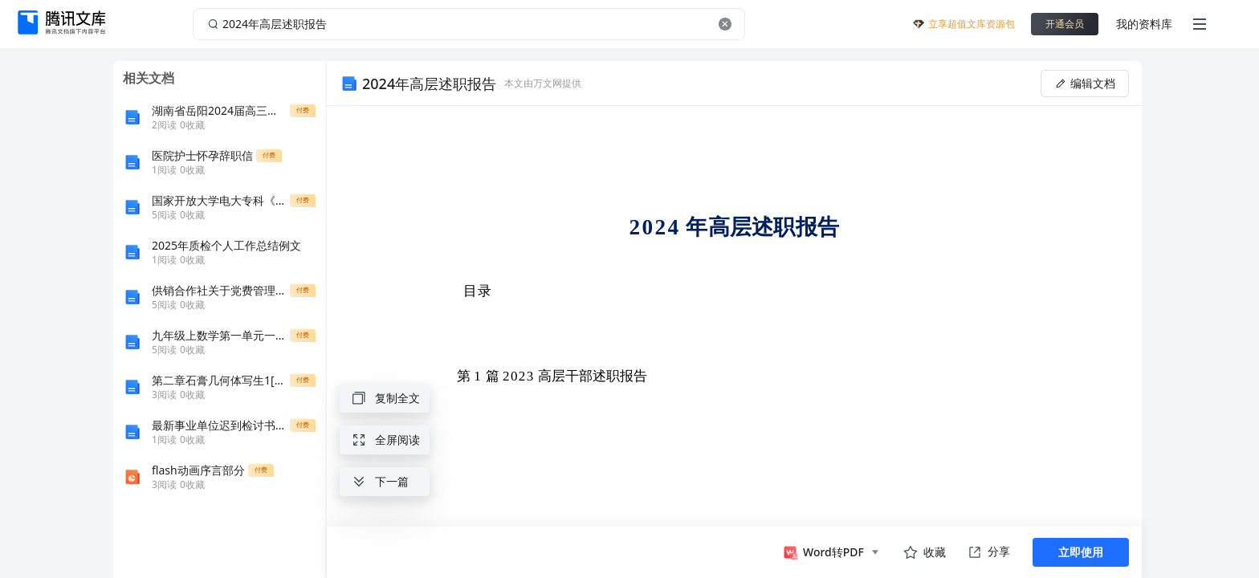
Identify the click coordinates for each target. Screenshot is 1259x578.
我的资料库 (1144, 23)
